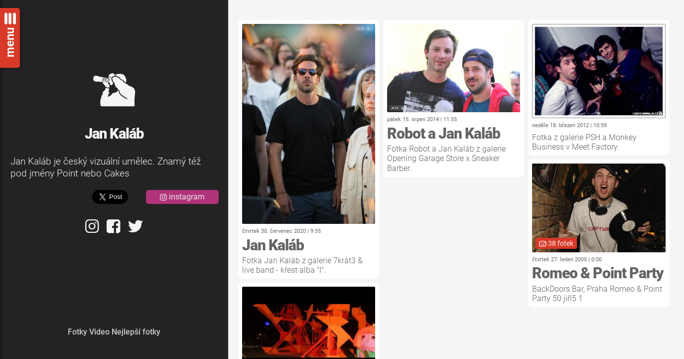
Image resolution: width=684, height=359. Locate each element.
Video (99, 332)
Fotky (77, 332)
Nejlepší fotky (136, 332)
